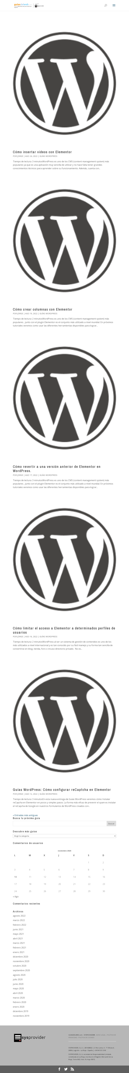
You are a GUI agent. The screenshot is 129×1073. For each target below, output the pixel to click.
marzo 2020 (19, 997)
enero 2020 (18, 1006)
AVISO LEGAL (101, 1035)
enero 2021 (18, 952)
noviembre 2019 (21, 1015)
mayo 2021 (18, 933)
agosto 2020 (19, 974)
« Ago (16, 896)
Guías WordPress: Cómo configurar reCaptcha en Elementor (62, 789)
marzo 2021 (19, 942)
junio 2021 (18, 929)
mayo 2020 (18, 988)
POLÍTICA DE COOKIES (86, 1037)
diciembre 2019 (20, 1011)
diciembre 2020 (20, 956)
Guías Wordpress (48, 156)
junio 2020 (18, 984)
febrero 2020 (19, 1002)
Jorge (20, 156)
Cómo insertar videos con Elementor (42, 152)
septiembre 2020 (21, 970)
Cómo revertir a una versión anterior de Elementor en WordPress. (57, 468)
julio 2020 (18, 979)
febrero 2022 (19, 924)
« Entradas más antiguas (25, 815)
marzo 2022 (19, 920)
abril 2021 (18, 938)
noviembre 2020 (21, 961)
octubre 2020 (19, 965)
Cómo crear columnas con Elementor (42, 309)
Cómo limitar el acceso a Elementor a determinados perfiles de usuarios (64, 630)
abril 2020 (18, 993)
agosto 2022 (19, 915)
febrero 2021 (19, 947)
